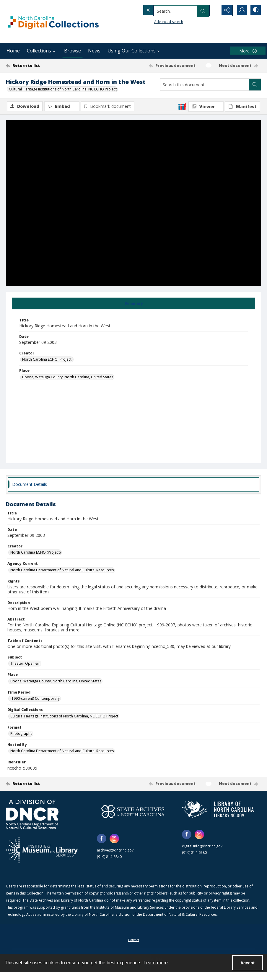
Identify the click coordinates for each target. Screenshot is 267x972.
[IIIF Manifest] (242, 106)
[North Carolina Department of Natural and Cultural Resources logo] (32, 814)
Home (13, 50)
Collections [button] (42, 50)
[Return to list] (40, 65)
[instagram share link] (114, 839)
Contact (133, 940)
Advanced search (156, 20)
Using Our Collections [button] (135, 50)
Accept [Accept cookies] (247, 963)
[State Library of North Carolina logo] (218, 809)
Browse (72, 50)
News (94, 50)
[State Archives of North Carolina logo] (133, 812)
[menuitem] (133, 939)
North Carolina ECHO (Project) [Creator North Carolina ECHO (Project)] (47, 359)
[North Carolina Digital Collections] (53, 21)
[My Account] (240, 10)
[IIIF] (182, 106)
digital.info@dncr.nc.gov (202, 846)
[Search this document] (204, 84)
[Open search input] (210, 10)
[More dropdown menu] (248, 51)
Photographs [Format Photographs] (21, 733)
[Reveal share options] (225, 10)
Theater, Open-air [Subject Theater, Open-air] (25, 663)
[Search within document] (255, 84)
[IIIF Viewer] (206, 106)
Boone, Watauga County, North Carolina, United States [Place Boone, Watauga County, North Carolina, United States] (67, 377)
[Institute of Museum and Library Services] (42, 850)
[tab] (133, 303)
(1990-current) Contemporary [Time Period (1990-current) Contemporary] (35, 699)
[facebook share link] (101, 839)
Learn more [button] (156, 962)
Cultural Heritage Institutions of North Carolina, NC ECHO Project (63, 89)
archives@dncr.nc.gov (115, 850)
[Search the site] (167, 10)
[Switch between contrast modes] (255, 10)
